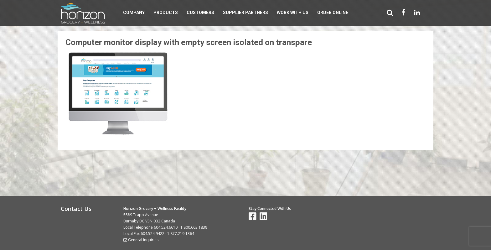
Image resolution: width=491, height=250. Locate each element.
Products (165, 12)
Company (134, 12)
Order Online (332, 12)
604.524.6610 (166, 227)
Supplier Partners (245, 12)
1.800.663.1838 (193, 227)
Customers (200, 12)
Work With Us (292, 12)
